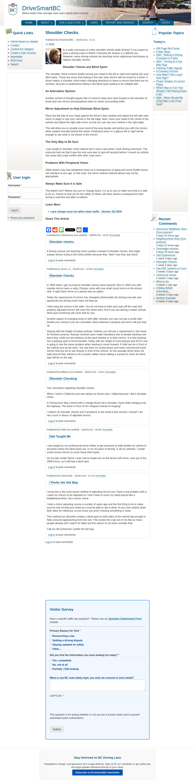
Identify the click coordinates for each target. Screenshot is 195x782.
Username (14, 185)
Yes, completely (61, 660)
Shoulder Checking (63, 378)
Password (14, 197)
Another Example (166, 298)
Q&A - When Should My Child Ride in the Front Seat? (169, 101)
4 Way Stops (163, 51)
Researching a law (63, 636)
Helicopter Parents (166, 261)
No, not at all (60, 664)
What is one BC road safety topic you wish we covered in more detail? (92, 677)
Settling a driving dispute (67, 640)
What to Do (162, 281)
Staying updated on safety (68, 644)
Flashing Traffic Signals (169, 68)
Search (15, 64)
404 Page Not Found (168, 48)
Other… (57, 649)
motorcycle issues (166, 275)
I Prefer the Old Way (63, 482)
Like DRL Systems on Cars (171, 268)
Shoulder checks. (61, 241)
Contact (15, 45)
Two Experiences (165, 255)
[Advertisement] (24, 120)
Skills (51, 44)
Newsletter (17, 56)
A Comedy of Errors (167, 71)
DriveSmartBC (41, 8)
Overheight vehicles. (167, 248)
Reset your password (22, 217)
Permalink (115, 235)
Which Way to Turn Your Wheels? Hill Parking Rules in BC (171, 91)
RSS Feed (16, 60)
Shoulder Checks (61, 275)
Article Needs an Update (24, 41)
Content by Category (22, 49)
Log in (51, 260)
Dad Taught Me (60, 436)
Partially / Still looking (65, 669)
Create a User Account (23, 52)
